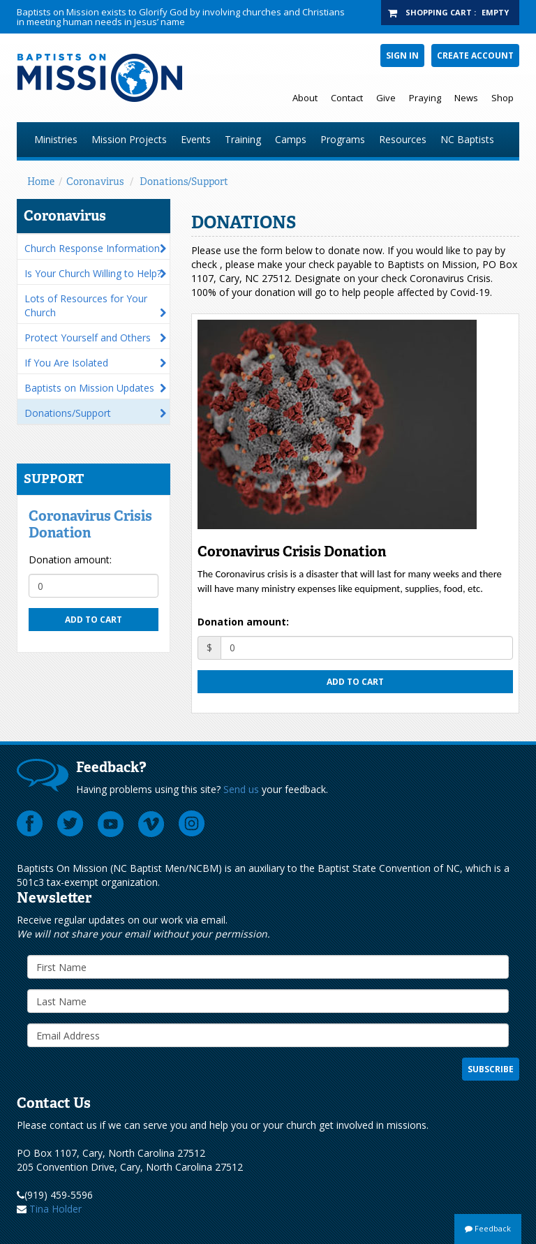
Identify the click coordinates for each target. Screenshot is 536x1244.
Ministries (55, 139)
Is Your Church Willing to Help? (92, 273)
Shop (502, 97)
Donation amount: (70, 559)
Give (386, 97)
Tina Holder (55, 1208)
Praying (425, 97)
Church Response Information (92, 248)
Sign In (402, 55)
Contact (347, 97)
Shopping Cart (438, 12)
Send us (241, 789)
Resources (402, 139)
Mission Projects (129, 139)
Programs (342, 139)
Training (243, 139)
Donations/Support (184, 181)
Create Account (475, 55)
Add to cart (93, 619)
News (466, 97)
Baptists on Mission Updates (89, 387)
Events (196, 139)
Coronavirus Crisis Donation (90, 524)
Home (40, 181)
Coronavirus (95, 181)
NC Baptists (467, 139)
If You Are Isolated (66, 362)
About (305, 97)
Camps (290, 139)
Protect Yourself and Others (87, 337)
